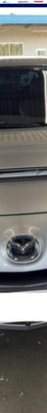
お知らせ (34, 5)
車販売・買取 (23, 5)
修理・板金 (17, 5)
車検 (11, 5)
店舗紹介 (39, 5)
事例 (29, 5)
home (7, 5)
